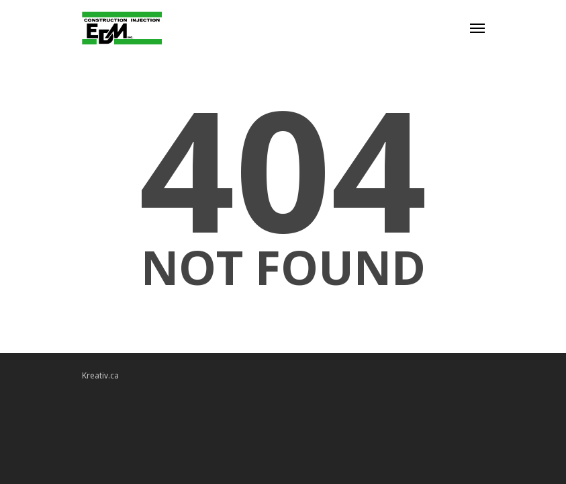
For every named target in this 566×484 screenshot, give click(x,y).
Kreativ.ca (100, 375)
